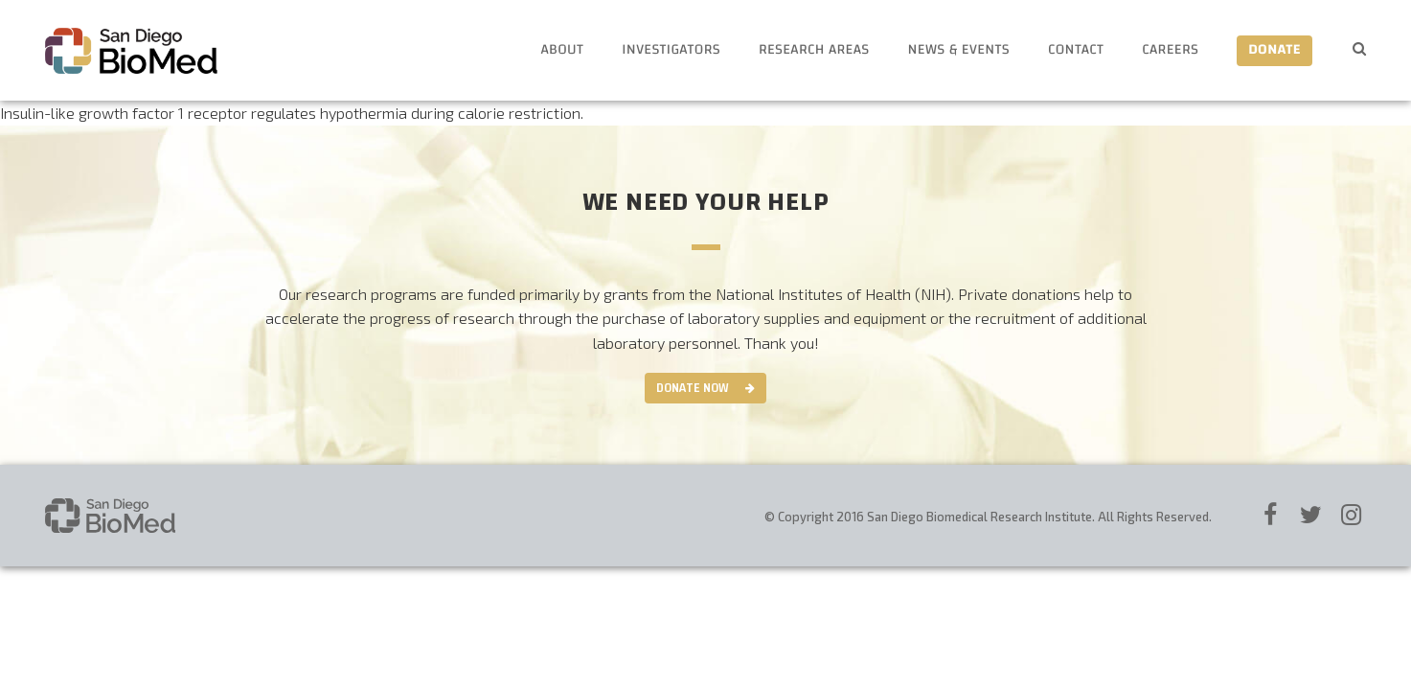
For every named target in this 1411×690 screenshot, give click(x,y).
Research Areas (814, 50)
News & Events (959, 50)
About (561, 50)
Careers (1170, 50)
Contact (1076, 50)
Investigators (671, 50)
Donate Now (692, 388)
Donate (1274, 50)
